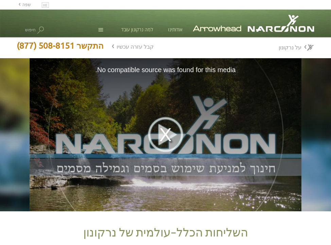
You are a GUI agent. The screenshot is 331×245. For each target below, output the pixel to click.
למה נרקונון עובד (137, 29)
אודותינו (175, 29)
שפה (26, 4)
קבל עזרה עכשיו (135, 47)
